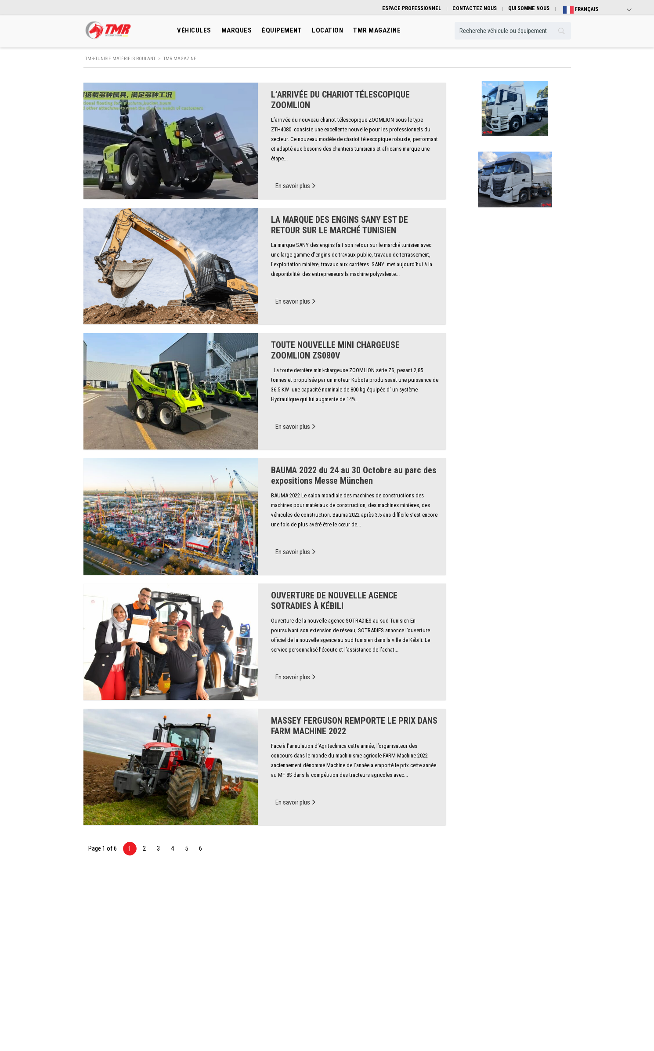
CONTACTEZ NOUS (474, 8)
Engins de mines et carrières (240, 978)
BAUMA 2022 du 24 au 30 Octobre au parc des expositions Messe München (353, 475)
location (327, 30)
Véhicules (194, 30)
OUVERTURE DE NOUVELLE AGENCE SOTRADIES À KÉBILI (334, 600)
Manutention (223, 939)
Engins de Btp (224, 913)
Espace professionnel (358, 965)
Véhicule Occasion (355, 952)
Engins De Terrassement (235, 952)
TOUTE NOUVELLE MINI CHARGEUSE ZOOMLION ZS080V (335, 350)
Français (580, 9)
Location (344, 939)
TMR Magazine (351, 978)
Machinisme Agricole (232, 965)
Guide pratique (476, 926)
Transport (220, 926)
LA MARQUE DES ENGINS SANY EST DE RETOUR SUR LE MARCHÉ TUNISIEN (339, 225)
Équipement (282, 30)
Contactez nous (477, 939)
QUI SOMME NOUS (528, 8)
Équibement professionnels (365, 926)
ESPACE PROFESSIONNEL (411, 8)
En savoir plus (295, 185)
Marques (236, 30)
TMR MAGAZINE (377, 30)
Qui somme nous (478, 913)
